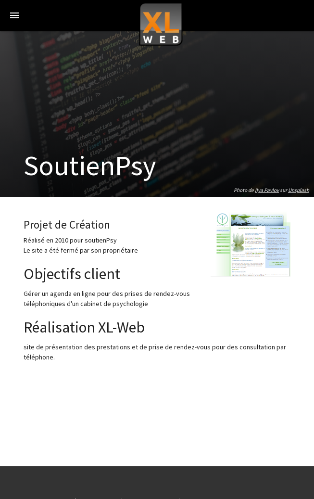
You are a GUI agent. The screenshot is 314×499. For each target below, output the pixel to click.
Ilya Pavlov (267, 190)
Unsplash (298, 190)
